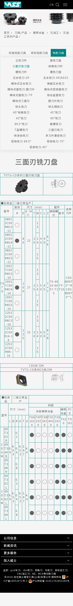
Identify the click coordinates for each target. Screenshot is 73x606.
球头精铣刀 (55, 106)
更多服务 (10, 553)
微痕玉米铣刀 (55, 83)
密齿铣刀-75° (56, 141)
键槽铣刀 (55, 124)
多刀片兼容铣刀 (56, 135)
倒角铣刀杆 (55, 66)
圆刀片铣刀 (55, 101)
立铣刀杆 (21, 60)
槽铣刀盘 (55, 72)
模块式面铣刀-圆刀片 (21, 89)
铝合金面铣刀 (55, 95)
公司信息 (10, 538)
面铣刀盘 (55, 60)
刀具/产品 (24, 32)
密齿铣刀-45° (38, 147)
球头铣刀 (21, 106)
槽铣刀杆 (21, 72)
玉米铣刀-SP (21, 78)
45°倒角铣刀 (21, 112)
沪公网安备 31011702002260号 (49, 580)
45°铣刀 (55, 112)
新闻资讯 (10, 545)
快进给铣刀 (21, 135)
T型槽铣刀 (21, 130)
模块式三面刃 (21, 101)
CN (52, 5)
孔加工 (56, 32)
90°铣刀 (55, 118)
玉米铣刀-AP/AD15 (55, 78)
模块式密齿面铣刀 (55, 89)
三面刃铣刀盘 (21, 66)
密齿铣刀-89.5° (21, 141)
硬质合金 (41, 32)
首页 (9, 32)
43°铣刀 (21, 118)
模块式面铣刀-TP (21, 95)
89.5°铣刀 (21, 124)
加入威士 (10, 560)
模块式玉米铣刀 (21, 83)
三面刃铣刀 (55, 130)
